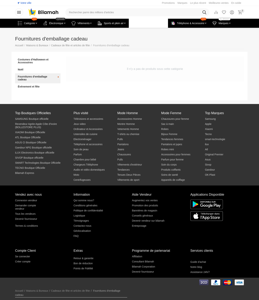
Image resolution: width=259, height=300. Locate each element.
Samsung (210, 118)
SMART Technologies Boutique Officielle (37, 162)
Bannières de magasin (144, 210)
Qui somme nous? (84, 200)
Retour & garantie (84, 258)
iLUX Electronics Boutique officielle (34, 152)
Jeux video (80, 124)
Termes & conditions (26, 225)
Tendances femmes (172, 139)
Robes (164, 129)
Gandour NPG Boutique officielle (33, 147)
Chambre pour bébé (85, 159)
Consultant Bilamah (143, 261)
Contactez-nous (82, 225)
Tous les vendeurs (25, 213)
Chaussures (124, 154)
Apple (208, 124)
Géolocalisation (82, 230)
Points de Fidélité (83, 268)
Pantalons (123, 144)
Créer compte (23, 261)
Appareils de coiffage (173, 179)
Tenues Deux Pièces (129, 174)
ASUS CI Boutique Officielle (30, 142)
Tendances (123, 169)
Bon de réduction (83, 263)
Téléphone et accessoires (88, 144)
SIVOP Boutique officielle (29, 157)
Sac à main (167, 124)
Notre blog (196, 267)
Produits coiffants (171, 169)
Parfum (78, 154)
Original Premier (214, 154)
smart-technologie (215, 139)
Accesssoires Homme (129, 118)
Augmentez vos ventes (145, 200)
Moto (76, 174)
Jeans (120, 149)
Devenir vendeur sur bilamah (148, 220)
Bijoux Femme (169, 134)
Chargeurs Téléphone (86, 164)
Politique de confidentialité (88, 210)
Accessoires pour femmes (175, 154)
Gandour (210, 169)
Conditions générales (86, 205)
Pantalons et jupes (171, 144)
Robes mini (167, 149)
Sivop (208, 164)
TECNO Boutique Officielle (30, 167)
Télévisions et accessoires (88, 118)
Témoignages (81, 220)
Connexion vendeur (26, 200)
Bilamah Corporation (143, 266)
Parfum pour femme (172, 159)
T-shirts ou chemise (128, 134)
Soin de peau (81, 149)
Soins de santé (169, 174)
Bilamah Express (24, 173)
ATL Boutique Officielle (28, 137)
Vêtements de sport (128, 179)
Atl (206, 149)
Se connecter (22, 256)
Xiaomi (209, 129)
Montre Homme (126, 124)
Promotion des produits (145, 205)
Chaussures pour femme (175, 118)
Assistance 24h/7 (200, 272)
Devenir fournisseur (26, 218)
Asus (208, 159)
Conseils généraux (142, 215)
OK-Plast (210, 174)
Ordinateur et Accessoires (88, 129)
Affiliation (137, 256)
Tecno (208, 134)
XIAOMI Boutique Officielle (30, 132)
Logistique (79, 215)
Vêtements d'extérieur (129, 164)
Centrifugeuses (82, 179)
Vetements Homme (128, 129)
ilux (207, 144)
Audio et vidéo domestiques (89, 169)
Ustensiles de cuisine (86, 134)
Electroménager (83, 139)
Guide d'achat (198, 261)
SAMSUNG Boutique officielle (31, 118)
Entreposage (139, 225)
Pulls (120, 139)
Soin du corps (169, 164)
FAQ (76, 235)
